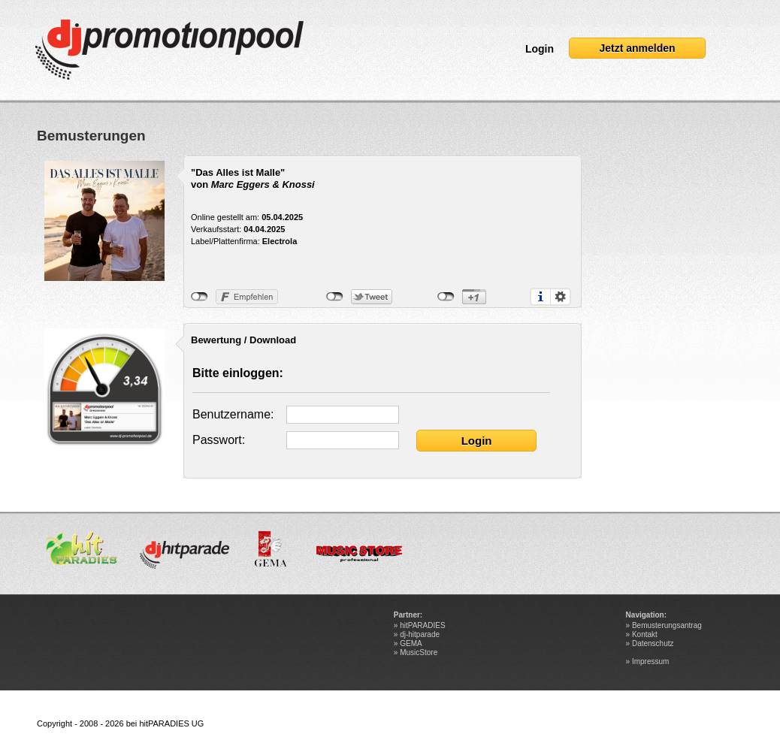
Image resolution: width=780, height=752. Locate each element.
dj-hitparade (420, 634)
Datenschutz (653, 643)
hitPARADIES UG (171, 723)
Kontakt (645, 634)
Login (539, 49)
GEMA (411, 643)
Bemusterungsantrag (667, 625)
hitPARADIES (422, 625)
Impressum (650, 661)
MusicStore (418, 652)
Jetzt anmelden (637, 48)
